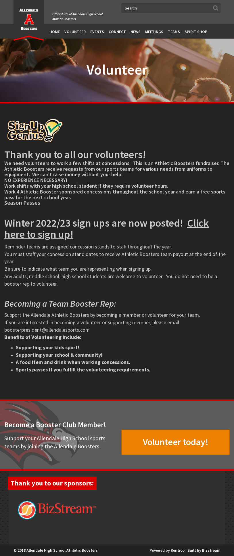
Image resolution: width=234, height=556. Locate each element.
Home (54, 31)
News (136, 31)
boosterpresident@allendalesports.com (47, 330)
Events (97, 31)
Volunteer (75, 31)
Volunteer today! (175, 442)
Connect (117, 31)
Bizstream (211, 550)
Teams (174, 31)
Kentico (178, 550)
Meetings (154, 31)
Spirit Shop (196, 31)
